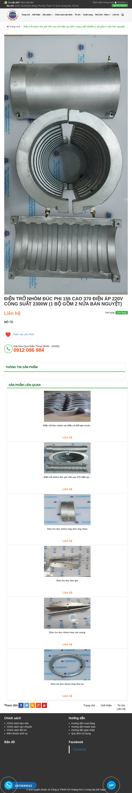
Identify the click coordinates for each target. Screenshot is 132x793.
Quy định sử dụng (81, 733)
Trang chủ (26, 15)
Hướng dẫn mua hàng (83, 723)
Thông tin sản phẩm (21, 367)
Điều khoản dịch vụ (17, 733)
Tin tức (77, 15)
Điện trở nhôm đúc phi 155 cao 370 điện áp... (67, 477)
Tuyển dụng (88, 15)
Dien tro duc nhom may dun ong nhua (67, 529)
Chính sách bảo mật (18, 723)
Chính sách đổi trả (16, 730)
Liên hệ (116, 15)
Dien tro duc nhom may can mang (67, 632)
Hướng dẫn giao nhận (83, 730)
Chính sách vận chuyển (19, 727)
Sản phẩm (48, 15)
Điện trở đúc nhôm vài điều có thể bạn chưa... (67, 425)
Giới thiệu (36, 15)
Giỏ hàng (119, 5)
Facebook (79, 749)
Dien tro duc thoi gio (67, 580)
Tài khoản (121, 2)
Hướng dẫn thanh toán (83, 727)
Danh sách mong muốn (103, 2)
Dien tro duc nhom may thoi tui (67, 684)
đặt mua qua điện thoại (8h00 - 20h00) (36, 349)
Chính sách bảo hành (64, 15)
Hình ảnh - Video (102, 15)
